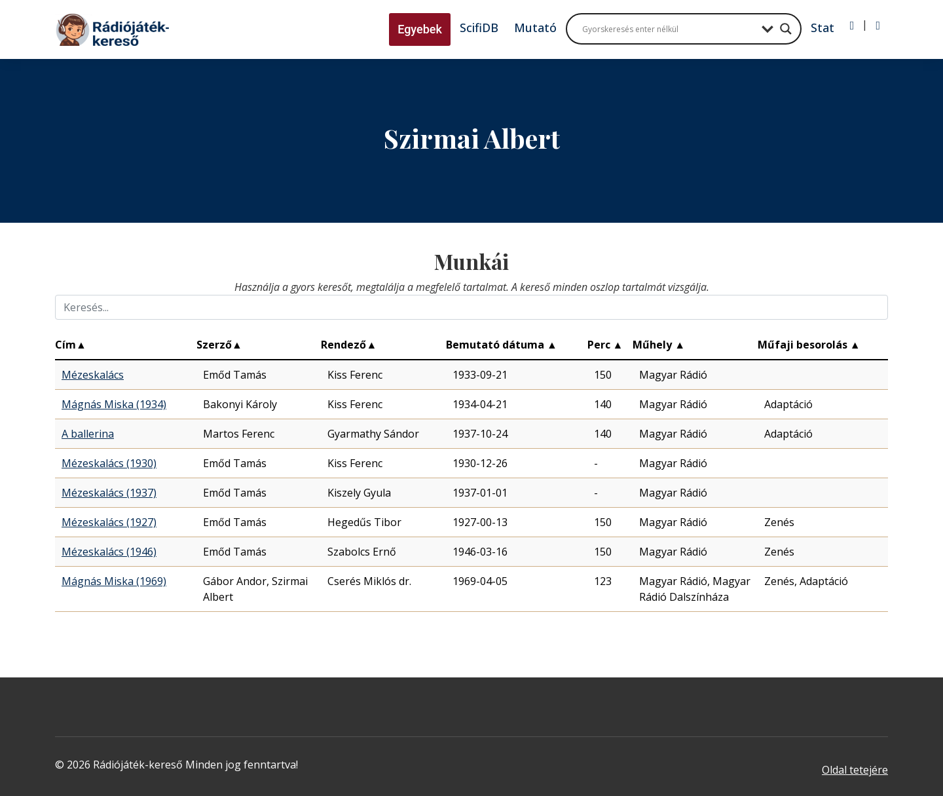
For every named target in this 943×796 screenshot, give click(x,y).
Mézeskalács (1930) (109, 463)
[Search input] (668, 29)
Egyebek (420, 29)
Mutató (535, 27)
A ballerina (88, 433)
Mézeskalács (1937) (109, 492)
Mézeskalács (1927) (109, 522)
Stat (822, 27)
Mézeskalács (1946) (109, 551)
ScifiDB (479, 27)
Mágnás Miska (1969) (114, 581)
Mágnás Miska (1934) (114, 404)
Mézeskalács (93, 375)
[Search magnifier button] (786, 29)
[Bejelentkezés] (852, 25)
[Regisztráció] (878, 25)
